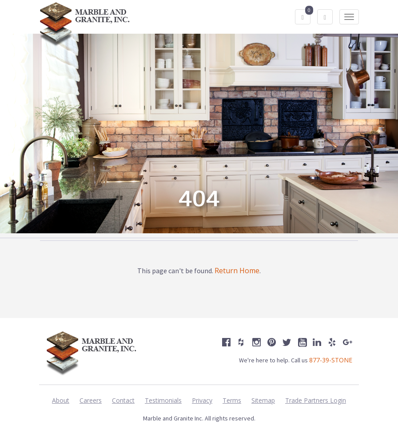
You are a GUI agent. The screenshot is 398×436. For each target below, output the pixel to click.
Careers (91, 400)
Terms (232, 400)
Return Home (237, 270)
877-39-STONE (330, 360)
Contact (123, 400)
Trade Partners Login (315, 400)
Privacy (202, 400)
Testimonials (163, 400)
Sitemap (263, 400)
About (60, 400)
